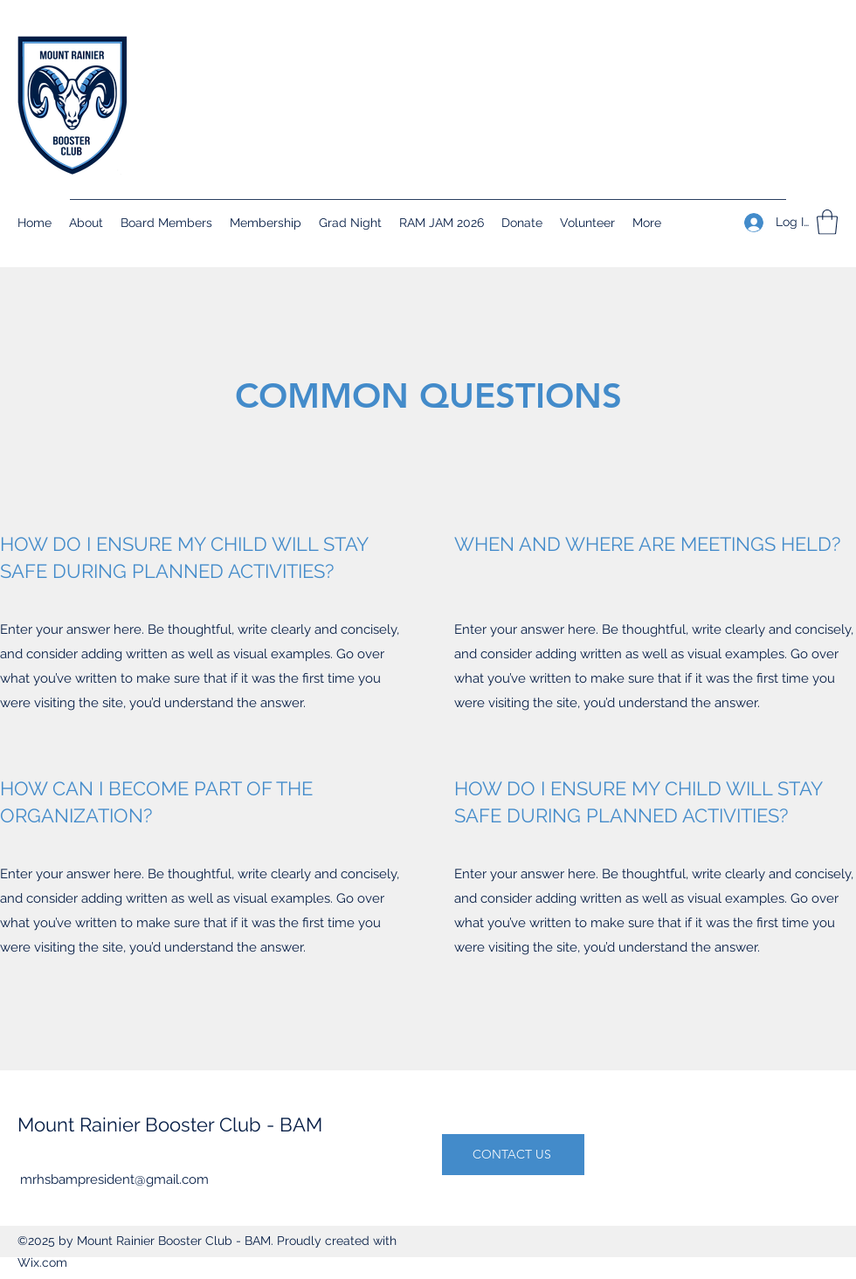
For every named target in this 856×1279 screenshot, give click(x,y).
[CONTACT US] (513, 1154)
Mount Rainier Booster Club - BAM (169, 1124)
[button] (827, 222)
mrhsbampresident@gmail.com (114, 1179)
